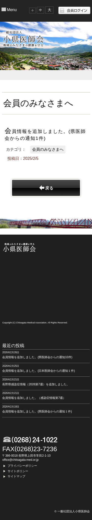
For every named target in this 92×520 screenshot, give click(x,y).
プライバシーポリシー (22, 465)
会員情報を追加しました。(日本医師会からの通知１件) (38, 370)
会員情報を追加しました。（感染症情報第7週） (34, 398)
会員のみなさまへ (48, 149)
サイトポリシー (18, 471)
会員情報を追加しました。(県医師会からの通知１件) (37, 411)
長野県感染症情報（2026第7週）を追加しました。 (35, 384)
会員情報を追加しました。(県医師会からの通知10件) (37, 357)
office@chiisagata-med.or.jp (20, 460)
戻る (49, 188)
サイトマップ (16, 476)
